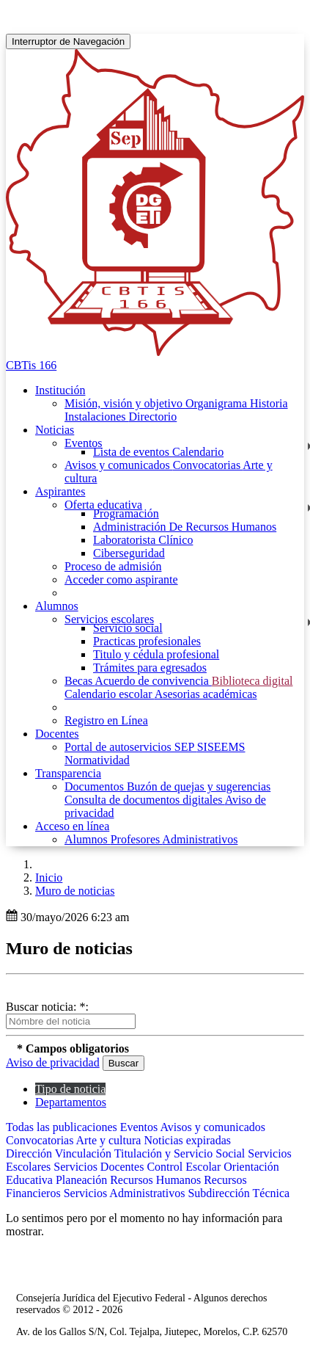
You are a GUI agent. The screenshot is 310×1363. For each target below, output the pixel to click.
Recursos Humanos (157, 1180)
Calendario (198, 452)
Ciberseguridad (129, 553)
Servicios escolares (109, 619)
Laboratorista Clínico (143, 540)
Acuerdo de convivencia (153, 681)
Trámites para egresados (150, 667)
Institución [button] (60, 390)
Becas (79, 681)
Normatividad (97, 760)
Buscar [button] (123, 1063)
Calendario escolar (109, 694)
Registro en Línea (106, 720)
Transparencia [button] (68, 773)
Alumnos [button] (56, 606)
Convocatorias (208, 465)
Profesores (137, 839)
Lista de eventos (132, 452)
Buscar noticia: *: (47, 1006)
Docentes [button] (57, 733)
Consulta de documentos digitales (144, 799)
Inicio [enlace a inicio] (48, 877)
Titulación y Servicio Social (181, 1153)
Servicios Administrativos (126, 1193)
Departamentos (70, 1102)
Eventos (83, 443)
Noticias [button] (54, 430)
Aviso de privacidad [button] (53, 1062)
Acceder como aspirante (121, 579)
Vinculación (84, 1153)
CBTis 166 (31, 365)
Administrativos (199, 839)
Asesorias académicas (206, 694)
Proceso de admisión (112, 566)
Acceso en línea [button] (72, 826)
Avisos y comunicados (118, 465)
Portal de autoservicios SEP (130, 747)
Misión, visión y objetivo (124, 403)
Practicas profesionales (147, 641)
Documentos (95, 786)
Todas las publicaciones (63, 1127)
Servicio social (128, 628)
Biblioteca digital (252, 681)
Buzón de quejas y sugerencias (198, 786)
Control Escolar (185, 1166)
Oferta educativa (103, 504)
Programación (126, 513)
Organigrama (217, 403)
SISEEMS (221, 747)
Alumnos (87, 839)
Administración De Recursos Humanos (184, 526)
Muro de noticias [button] (74, 890)
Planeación (83, 1180)
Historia (269, 403)
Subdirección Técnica (238, 1193)
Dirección (30, 1153)
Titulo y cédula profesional (156, 654)
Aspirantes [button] (60, 491)
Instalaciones (96, 416)
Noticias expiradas (187, 1140)
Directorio (153, 416)
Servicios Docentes (100, 1166)
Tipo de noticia (70, 1089)
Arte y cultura (110, 1140)
